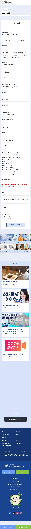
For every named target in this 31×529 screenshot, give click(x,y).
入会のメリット (5, 434)
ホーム (3, 431)
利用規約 (19, 455)
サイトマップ (15, 481)
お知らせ (18, 440)
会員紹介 (18, 434)
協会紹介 (18, 431)
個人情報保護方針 (15, 487)
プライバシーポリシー (11, 455)
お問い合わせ (19, 443)
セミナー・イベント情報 (22, 437)
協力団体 (4, 440)
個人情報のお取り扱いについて (15, 484)
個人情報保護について (15, 489)
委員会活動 (4, 437)
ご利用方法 (15, 479)
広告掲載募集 (8, 451)
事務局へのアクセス (6, 446)
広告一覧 (23, 451)
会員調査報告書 (5, 443)
